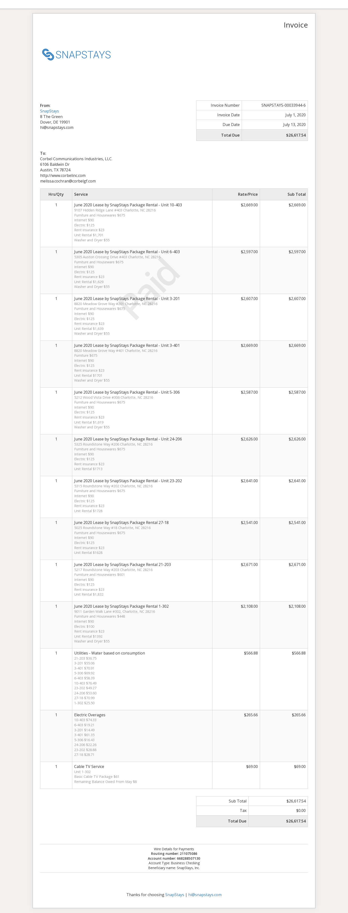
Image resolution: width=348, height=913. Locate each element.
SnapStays (49, 111)
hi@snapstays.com (205, 894)
